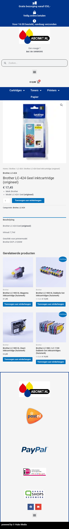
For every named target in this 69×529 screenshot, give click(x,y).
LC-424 (20, 169)
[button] (34, 71)
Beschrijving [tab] (8, 220)
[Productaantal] (6, 200)
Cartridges (17, 90)
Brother (12, 169)
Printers (53, 90)
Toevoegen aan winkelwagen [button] (17, 304)
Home (5, 169)
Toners (35, 90)
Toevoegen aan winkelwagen (28, 200)
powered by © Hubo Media (14, 524)
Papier (34, 96)
